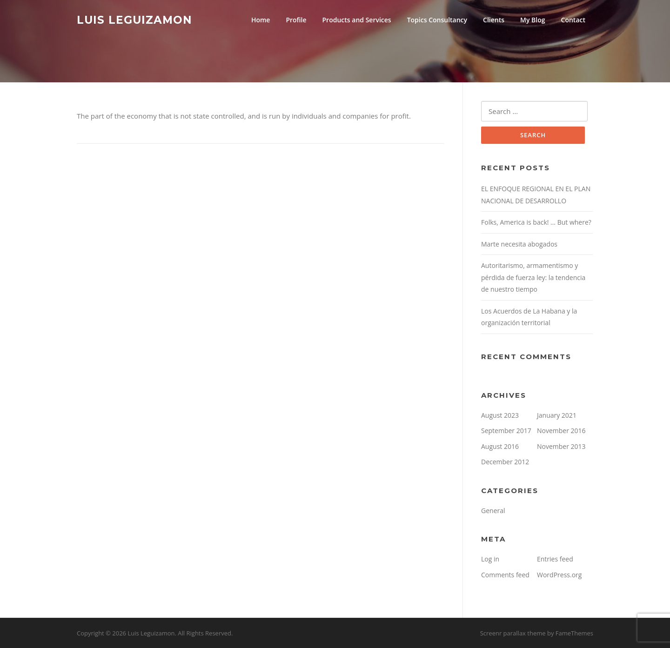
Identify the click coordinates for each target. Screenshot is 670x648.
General (493, 510)
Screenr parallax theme (513, 633)
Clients (493, 19)
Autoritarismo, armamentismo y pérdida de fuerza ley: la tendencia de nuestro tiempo (533, 277)
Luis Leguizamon (134, 19)
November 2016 (561, 430)
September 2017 (506, 430)
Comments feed (505, 574)
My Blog (532, 19)
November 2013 (561, 446)
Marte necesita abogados (519, 244)
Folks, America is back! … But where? (536, 222)
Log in (490, 558)
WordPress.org (559, 574)
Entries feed (555, 558)
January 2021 (556, 415)
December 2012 (505, 461)
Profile (296, 19)
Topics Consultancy (437, 19)
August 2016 (500, 446)
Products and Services (356, 19)
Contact (573, 19)
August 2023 (500, 415)
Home (260, 19)
